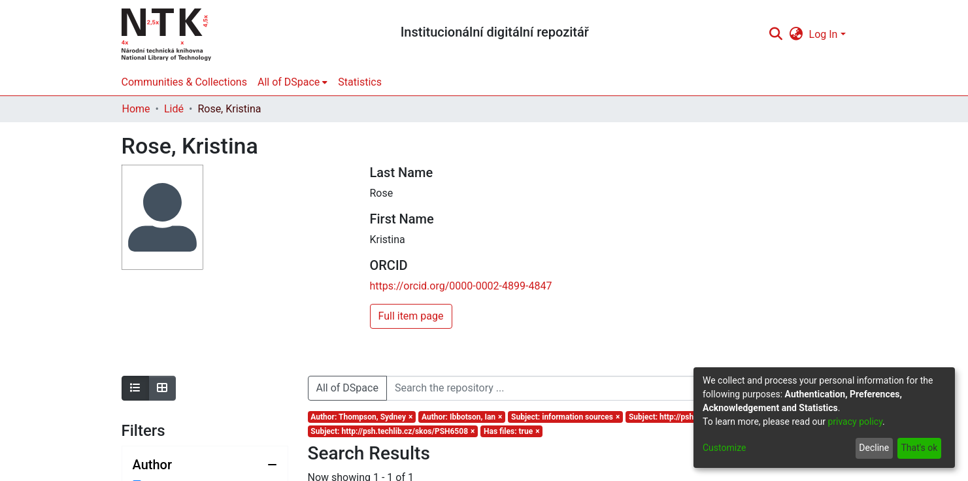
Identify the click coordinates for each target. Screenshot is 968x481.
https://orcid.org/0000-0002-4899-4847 (461, 286)
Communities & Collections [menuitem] (184, 82)
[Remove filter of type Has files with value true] (511, 431)
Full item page (411, 316)
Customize (724, 447)
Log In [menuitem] (823, 34)
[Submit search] (776, 34)
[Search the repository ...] (585, 388)
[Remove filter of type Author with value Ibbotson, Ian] (461, 417)
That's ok (919, 447)
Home (136, 109)
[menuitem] (796, 34)
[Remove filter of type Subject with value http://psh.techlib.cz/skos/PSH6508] (393, 431)
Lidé (174, 109)
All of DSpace (347, 388)
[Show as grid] (162, 388)
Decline (874, 447)
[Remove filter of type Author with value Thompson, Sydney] (362, 417)
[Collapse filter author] (205, 465)
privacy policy (854, 421)
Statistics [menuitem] (360, 82)
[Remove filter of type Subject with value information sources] (565, 417)
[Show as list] (135, 388)
